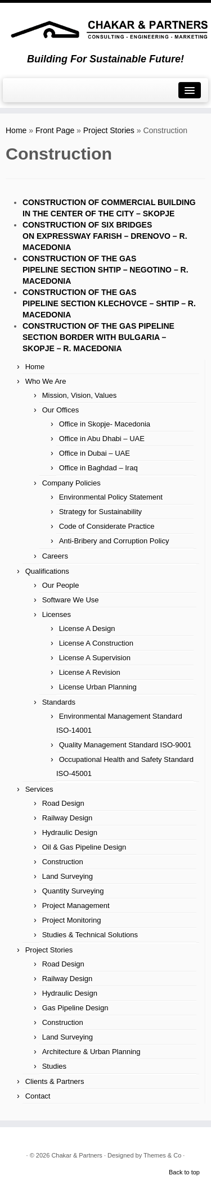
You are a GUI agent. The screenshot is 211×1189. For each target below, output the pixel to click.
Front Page (54, 130)
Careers (55, 556)
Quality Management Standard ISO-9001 (125, 745)
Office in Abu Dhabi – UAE (102, 438)
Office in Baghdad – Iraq (98, 468)
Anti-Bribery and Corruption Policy (114, 541)
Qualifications (47, 571)
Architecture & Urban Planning (91, 1051)
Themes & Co (162, 1155)
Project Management (76, 905)
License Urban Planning (98, 687)
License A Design (87, 628)
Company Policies (71, 483)
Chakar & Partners (76, 1155)
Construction (62, 861)
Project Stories (108, 130)
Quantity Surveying (73, 891)
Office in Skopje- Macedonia (104, 424)
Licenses (56, 614)
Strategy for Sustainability (100, 511)
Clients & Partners (54, 1081)
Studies (54, 1066)
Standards (58, 702)
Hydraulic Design (69, 832)
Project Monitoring (71, 920)
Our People (60, 585)
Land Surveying (67, 876)
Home (16, 130)
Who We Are (45, 381)
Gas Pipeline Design (75, 1008)
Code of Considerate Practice (107, 526)
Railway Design (67, 818)
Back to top (184, 1172)
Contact (38, 1096)
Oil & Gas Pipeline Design (84, 847)
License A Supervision (95, 658)
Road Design (63, 803)
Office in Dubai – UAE (94, 453)
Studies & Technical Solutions (90, 935)
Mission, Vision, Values (79, 395)
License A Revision (89, 672)
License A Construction (96, 643)
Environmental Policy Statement (111, 497)
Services (39, 789)
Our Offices (60, 410)
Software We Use (70, 600)
